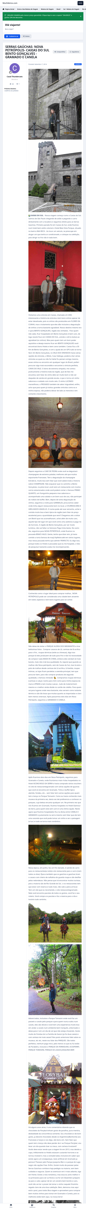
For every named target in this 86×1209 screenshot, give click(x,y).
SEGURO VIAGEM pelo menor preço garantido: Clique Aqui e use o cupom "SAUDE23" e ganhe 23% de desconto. (38, 16)
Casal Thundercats (15, 76)
